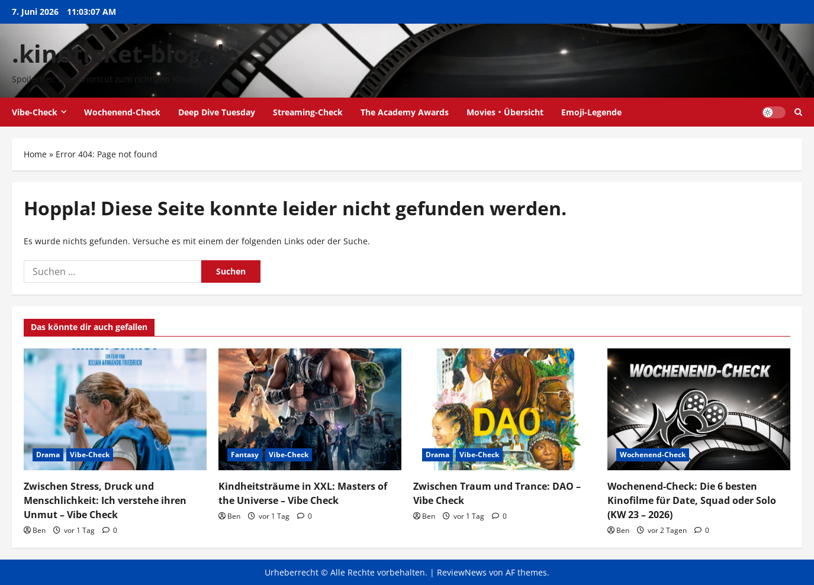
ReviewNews (462, 572)
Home (35, 154)
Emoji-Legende (591, 112)
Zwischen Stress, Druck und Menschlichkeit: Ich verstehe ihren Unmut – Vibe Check (105, 500)
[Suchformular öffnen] (798, 112)
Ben (39, 530)
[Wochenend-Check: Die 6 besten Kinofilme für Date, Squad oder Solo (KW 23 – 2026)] (698, 409)
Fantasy (245, 455)
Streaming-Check (308, 112)
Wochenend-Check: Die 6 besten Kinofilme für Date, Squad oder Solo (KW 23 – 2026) (691, 500)
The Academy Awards (405, 112)
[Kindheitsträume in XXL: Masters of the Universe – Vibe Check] (309, 409)
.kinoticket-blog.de (125, 53)
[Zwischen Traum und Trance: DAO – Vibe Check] (504, 409)
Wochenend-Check (122, 112)
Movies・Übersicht (504, 112)
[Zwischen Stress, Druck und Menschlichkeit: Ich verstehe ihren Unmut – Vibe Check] (115, 409)
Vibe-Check (34, 112)
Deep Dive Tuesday (216, 112)
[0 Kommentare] (109, 530)
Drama (48, 455)
